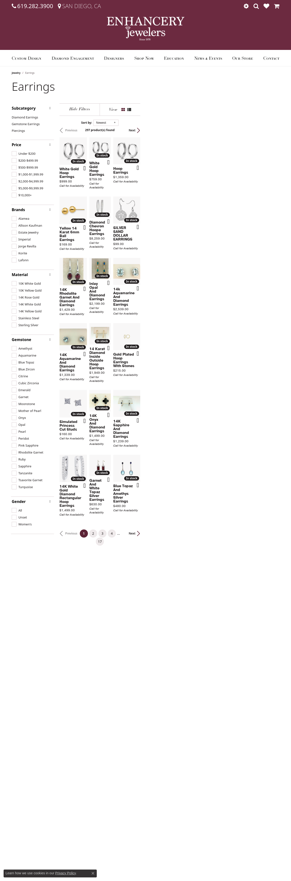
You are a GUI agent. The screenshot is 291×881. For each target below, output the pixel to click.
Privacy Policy (65, 873)
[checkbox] (23, 153)
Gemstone (21, 340)
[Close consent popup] (93, 873)
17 (189, 723)
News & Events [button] (208, 58)
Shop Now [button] (144, 58)
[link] (32, 6)
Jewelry (16, 73)
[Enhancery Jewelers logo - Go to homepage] (145, 28)
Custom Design (26, 58)
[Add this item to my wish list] (127, 213)
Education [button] (174, 58)
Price (16, 145)
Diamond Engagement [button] (73, 58)
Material (20, 275)
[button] (246, 6)
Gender (19, 501)
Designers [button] (114, 58)
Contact (271, 58)
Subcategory (24, 108)
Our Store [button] (242, 58)
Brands (18, 210)
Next (271, 130)
